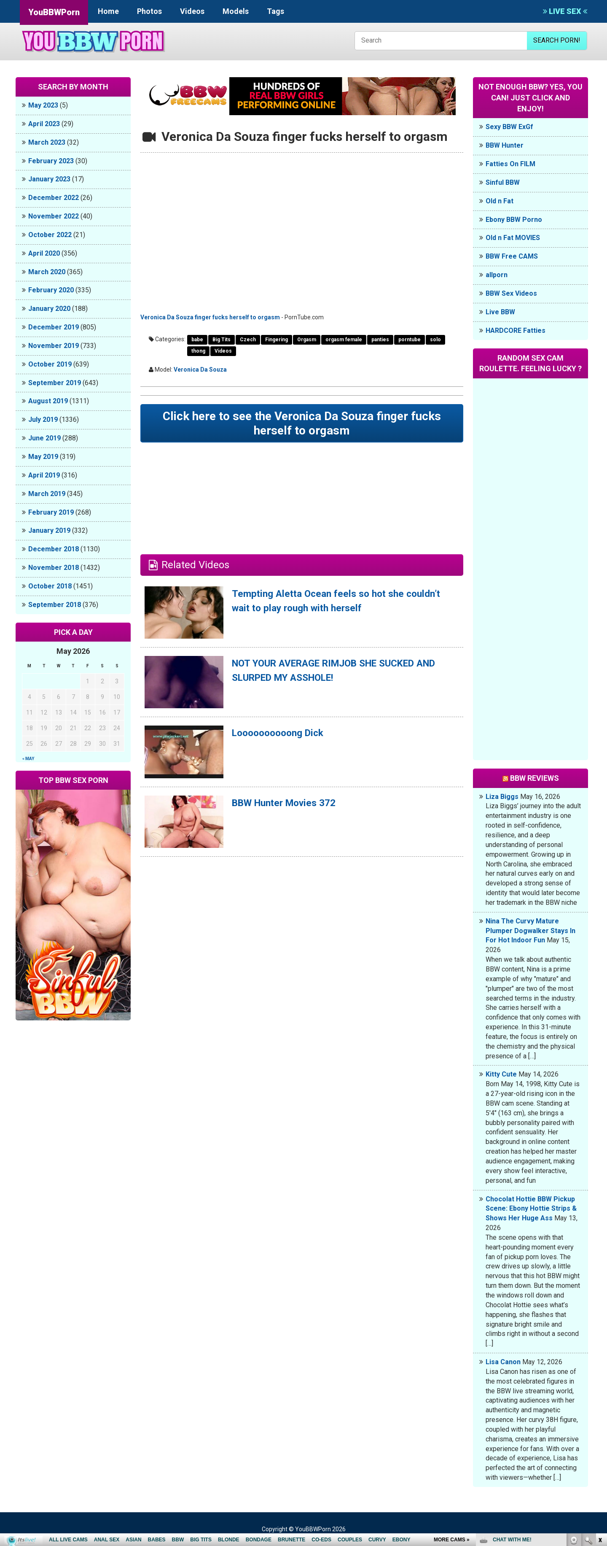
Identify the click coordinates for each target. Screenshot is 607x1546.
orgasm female (343, 340)
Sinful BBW (503, 182)
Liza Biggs (502, 797)
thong (198, 351)
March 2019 (46, 494)
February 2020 (51, 290)
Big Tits (221, 340)
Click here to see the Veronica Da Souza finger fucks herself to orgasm (302, 424)
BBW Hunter (505, 145)
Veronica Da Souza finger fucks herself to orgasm (210, 317)
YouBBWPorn (54, 12)
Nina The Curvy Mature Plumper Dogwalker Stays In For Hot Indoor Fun (530, 930)
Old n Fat (499, 201)
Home (108, 11)
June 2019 (44, 438)
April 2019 (44, 475)
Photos (149, 11)
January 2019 (49, 530)
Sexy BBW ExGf (509, 127)
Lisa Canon (503, 1362)
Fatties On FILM (510, 164)
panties (380, 340)
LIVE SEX (565, 11)
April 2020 (44, 253)
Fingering (276, 340)
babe (197, 340)
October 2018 (50, 586)
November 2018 (53, 568)
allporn (497, 275)
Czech (248, 340)
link (599, 1414)
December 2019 (53, 327)
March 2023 (46, 142)
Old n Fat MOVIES (513, 238)
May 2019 (43, 457)
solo (435, 340)
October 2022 (50, 235)
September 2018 (54, 605)
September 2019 (54, 383)
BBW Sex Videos (511, 293)
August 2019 (48, 401)
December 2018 (53, 549)
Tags (275, 11)
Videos (192, 11)
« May (28, 758)
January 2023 (49, 179)
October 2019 (50, 364)
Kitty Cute (501, 1074)
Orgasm (306, 340)
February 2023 (51, 161)
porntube (409, 340)
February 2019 (51, 512)
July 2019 (43, 420)
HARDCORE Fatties (515, 330)
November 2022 (53, 216)
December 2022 (53, 198)
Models (236, 11)
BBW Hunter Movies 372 (288, 805)
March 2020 (46, 272)
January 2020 (49, 309)
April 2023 (44, 124)
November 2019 (53, 346)
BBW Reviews (534, 778)
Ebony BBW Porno (514, 220)
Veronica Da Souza (200, 369)
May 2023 (43, 105)
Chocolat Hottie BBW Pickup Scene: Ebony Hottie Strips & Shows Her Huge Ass (531, 1208)
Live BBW (500, 312)
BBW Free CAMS (512, 256)
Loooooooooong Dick (281, 735)
